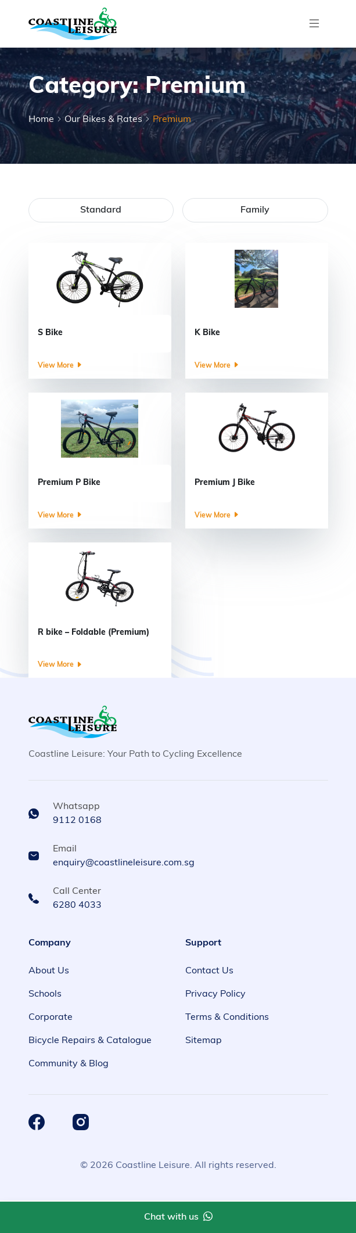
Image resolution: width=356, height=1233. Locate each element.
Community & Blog (68, 1064)
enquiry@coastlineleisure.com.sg (124, 863)
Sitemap (203, 1040)
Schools (45, 994)
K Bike (207, 333)
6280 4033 (77, 905)
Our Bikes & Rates (103, 119)
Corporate (50, 1017)
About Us (48, 971)
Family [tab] (254, 210)
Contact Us (209, 971)
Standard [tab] (100, 210)
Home (41, 119)
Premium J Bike (225, 483)
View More (60, 365)
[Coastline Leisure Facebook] (36, 1122)
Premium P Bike (69, 483)
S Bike (50, 333)
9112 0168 (77, 820)
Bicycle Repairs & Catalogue (90, 1040)
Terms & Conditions (227, 1017)
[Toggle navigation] (314, 24)
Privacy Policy (215, 994)
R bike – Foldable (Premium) (93, 632)
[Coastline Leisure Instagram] (81, 1122)
